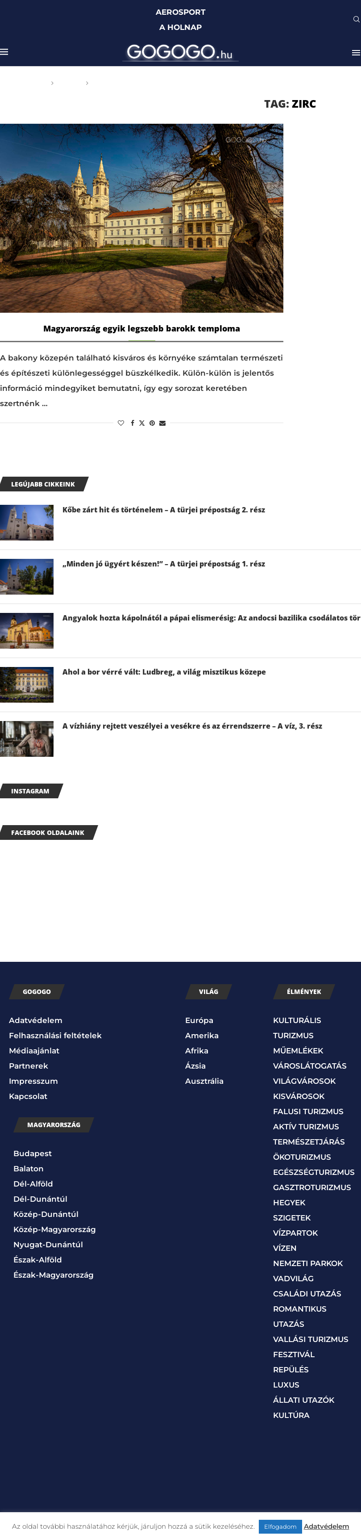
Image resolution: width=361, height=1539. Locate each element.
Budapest (32, 1153)
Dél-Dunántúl (40, 1199)
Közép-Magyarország (54, 1229)
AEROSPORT (181, 12)
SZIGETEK (292, 1217)
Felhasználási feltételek (55, 1035)
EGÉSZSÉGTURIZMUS (314, 1172)
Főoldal (31, 83)
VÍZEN (285, 1248)
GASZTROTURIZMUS (312, 1187)
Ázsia (195, 1065)
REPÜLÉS (291, 1369)
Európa (199, 1020)
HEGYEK (289, 1202)
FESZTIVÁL (294, 1354)
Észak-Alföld (37, 1259)
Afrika (196, 1050)
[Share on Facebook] (132, 423)
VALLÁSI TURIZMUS (311, 1339)
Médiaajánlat (34, 1050)
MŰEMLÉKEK (298, 1050)
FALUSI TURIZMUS (308, 1111)
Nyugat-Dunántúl (48, 1244)
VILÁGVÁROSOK (304, 1081)
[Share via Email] (162, 423)
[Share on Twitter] (142, 423)
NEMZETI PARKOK (308, 1263)
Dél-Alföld (33, 1183)
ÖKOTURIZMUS (302, 1157)
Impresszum (33, 1081)
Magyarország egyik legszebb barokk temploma (141, 328)
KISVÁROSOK (298, 1096)
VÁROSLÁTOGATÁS (310, 1065)
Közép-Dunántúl (46, 1214)
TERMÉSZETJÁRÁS (309, 1141)
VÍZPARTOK (295, 1233)
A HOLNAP (180, 27)
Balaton (28, 1168)
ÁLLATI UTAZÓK (303, 1400)
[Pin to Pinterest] (152, 423)
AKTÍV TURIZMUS (306, 1126)
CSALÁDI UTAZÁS (307, 1293)
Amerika (202, 1035)
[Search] (356, 20)
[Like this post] (121, 423)
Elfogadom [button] (280, 1526)
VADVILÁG (293, 1278)
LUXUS (286, 1384)
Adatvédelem (35, 1020)
